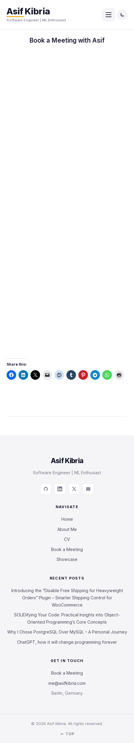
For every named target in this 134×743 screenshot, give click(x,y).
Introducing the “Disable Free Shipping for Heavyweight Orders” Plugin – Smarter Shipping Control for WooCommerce (67, 597)
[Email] (88, 489)
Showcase (67, 559)
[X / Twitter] (74, 489)
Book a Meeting (67, 549)
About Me (67, 529)
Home (67, 519)
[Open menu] (108, 14)
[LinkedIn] (60, 489)
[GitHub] (45, 489)
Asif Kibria (28, 11)
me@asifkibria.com (67, 683)
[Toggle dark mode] (122, 15)
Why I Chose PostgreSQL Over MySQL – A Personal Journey (67, 631)
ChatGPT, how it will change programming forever (67, 642)
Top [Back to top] (67, 734)
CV (67, 539)
